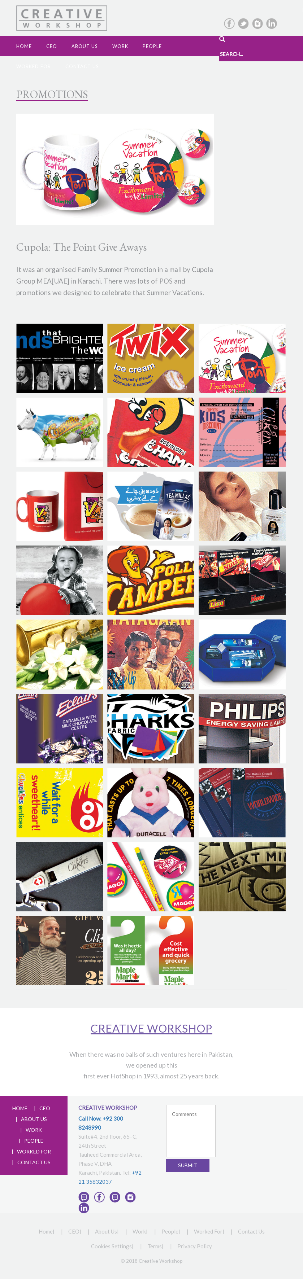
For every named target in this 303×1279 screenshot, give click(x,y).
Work (120, 46)
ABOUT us (85, 46)
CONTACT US (34, 1162)
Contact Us (82, 66)
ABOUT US (34, 1119)
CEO (51, 46)
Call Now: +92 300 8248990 (100, 1123)
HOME (19, 1108)
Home (24, 46)
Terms (154, 1246)
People (152, 46)
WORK (34, 1130)
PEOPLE (33, 1141)
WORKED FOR (34, 1151)
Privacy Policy (194, 1246)
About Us (106, 1231)
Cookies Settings (111, 1246)
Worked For (33, 66)
